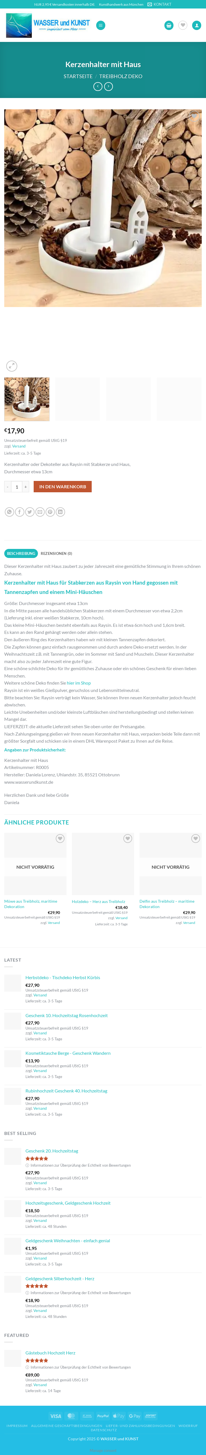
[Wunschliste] (182, 25)
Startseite (78, 76)
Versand (18, 446)
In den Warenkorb (62, 486)
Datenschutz (104, 1430)
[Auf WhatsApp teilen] (9, 512)
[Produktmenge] (16, 486)
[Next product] (97, 86)
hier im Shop (79, 682)
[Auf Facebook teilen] (19, 512)
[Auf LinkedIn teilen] (60, 512)
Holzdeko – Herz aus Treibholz (98, 901)
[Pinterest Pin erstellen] (50, 512)
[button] (100, 25)
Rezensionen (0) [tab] (56, 553)
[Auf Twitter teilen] (30, 512)
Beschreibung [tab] (21, 553)
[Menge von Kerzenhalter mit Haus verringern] (7, 486)
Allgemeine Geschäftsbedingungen (66, 1426)
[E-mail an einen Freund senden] (40, 512)
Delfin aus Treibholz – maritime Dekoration (167, 904)
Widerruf (188, 1426)
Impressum (17, 1426)
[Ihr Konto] (196, 25)
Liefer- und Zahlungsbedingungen (140, 1426)
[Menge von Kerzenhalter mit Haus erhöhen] (25, 486)
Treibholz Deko (120, 76)
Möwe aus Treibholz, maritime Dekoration (30, 904)
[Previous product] (108, 86)
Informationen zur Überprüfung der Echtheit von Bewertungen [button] (78, 1165)
